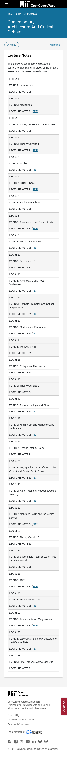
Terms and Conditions (18, 724)
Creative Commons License (21, 719)
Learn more (40, 708)
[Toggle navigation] (6, 4)
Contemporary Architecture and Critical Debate (30, 27)
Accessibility (13, 715)
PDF (35, 111)
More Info (55, 44)
